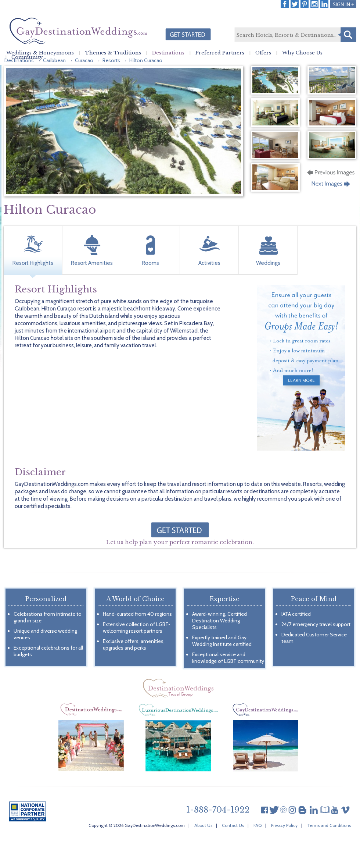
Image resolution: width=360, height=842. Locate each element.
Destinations (168, 53)
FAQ (257, 825)
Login (343, 4)
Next (331, 186)
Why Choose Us (302, 53)
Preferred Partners (219, 53)
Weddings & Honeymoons (40, 53)
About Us (203, 825)
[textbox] (295, 35)
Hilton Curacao (145, 60)
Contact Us (233, 825)
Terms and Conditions (329, 825)
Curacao (84, 60)
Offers (263, 53)
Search (347, 34)
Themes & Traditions (113, 53)
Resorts (111, 60)
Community (27, 57)
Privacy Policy (284, 825)
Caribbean (54, 60)
